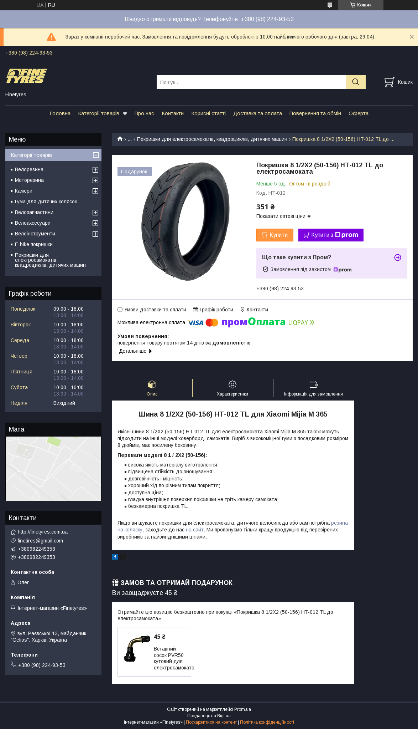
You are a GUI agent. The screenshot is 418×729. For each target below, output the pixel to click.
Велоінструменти (35, 233)
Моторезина (29, 180)
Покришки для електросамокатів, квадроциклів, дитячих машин (212, 139)
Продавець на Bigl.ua (209, 715)
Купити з (334, 235)
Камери (23, 191)
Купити (279, 235)
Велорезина (29, 169)
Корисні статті (208, 113)
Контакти (173, 113)
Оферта (359, 113)
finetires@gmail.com (40, 541)
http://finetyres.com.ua (43, 532)
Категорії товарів (98, 113)
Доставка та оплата (257, 113)
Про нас (144, 113)
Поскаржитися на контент (211, 722)
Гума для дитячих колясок (46, 201)
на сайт (195, 529)
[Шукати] (356, 82)
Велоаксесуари (33, 223)
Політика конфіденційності (267, 722)
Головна (59, 113)
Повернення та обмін (315, 113)
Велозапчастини (34, 212)
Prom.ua (242, 709)
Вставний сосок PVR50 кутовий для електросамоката (174, 658)
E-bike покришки (34, 244)
